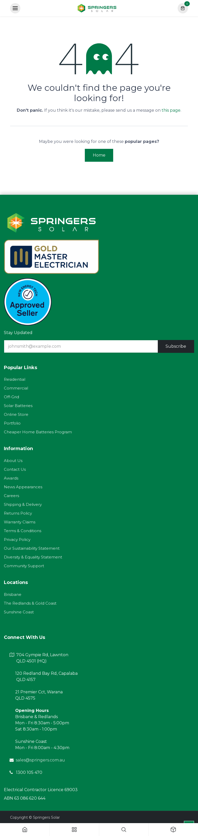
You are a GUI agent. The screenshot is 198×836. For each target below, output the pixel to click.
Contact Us (15, 469)
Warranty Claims (19, 522)
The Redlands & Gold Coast (30, 603)
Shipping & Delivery (23, 504)
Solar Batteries (18, 405)
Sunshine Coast (19, 612)
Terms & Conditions (22, 530)
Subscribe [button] (176, 346)
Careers (11, 495)
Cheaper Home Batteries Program (38, 431)
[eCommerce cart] (183, 8)
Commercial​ (16, 388)
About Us (13, 460)
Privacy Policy (17, 539)
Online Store (16, 414)
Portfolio (12, 423)
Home (99, 155)
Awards (11, 478)
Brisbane (12, 594)
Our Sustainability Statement (32, 548)
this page (171, 110)
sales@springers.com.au (40, 760)
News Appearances (23, 486)
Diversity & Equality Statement (33, 557)
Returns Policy (18, 513)
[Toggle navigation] (15, 8)
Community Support (24, 565)
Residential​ (14, 379)
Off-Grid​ (11, 396)
